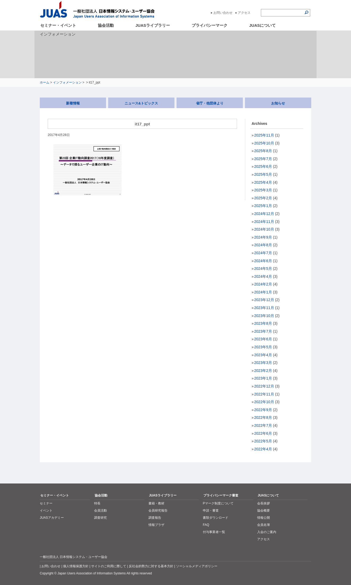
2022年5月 (263, 441)
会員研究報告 (158, 510)
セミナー (46, 503)
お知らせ (278, 103)
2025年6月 (263, 166)
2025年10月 (264, 143)
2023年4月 (263, 355)
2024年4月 (263, 276)
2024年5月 (263, 268)
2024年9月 (263, 237)
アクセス (244, 13)
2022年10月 (264, 402)
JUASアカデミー (52, 518)
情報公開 (263, 518)
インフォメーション (67, 82)
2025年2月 (263, 198)
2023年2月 (263, 370)
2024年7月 (263, 253)
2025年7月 (263, 159)
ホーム (44, 82)
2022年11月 (264, 394)
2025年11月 (264, 135)
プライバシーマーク (209, 25)
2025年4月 (263, 182)
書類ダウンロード (215, 518)
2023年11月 (264, 308)
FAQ (206, 525)
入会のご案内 (266, 532)
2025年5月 (263, 174)
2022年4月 (263, 449)
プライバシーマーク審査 (220, 495)
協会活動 (106, 25)
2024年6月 (263, 261)
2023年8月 (263, 323)
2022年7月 (263, 425)
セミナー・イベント (58, 25)
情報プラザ (156, 525)
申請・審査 (211, 510)
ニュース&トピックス (141, 103)
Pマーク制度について (218, 503)
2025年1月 (263, 206)
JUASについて (262, 25)
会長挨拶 (263, 503)
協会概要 (263, 510)
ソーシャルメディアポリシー (196, 566)
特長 (97, 503)
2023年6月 (263, 339)
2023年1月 (263, 378)
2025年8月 (263, 151)
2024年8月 (263, 245)
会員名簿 (263, 525)
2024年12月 (264, 214)
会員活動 (100, 510)
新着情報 (73, 103)
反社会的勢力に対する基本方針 (151, 566)
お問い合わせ (222, 13)
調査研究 (100, 518)
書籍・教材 (156, 503)
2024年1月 (263, 292)
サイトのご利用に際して (108, 566)
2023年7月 (263, 331)
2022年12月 (264, 386)
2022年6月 (263, 433)
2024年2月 (263, 284)
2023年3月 (263, 362)
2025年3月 (263, 190)
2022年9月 (263, 410)
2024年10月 (264, 229)
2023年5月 (263, 347)
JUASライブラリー (152, 25)
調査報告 (154, 518)
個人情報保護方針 (76, 566)
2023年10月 (264, 316)
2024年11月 (264, 221)
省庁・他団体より (209, 103)
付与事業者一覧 (214, 532)
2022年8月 (263, 417)
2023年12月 (264, 300)
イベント (46, 510)
